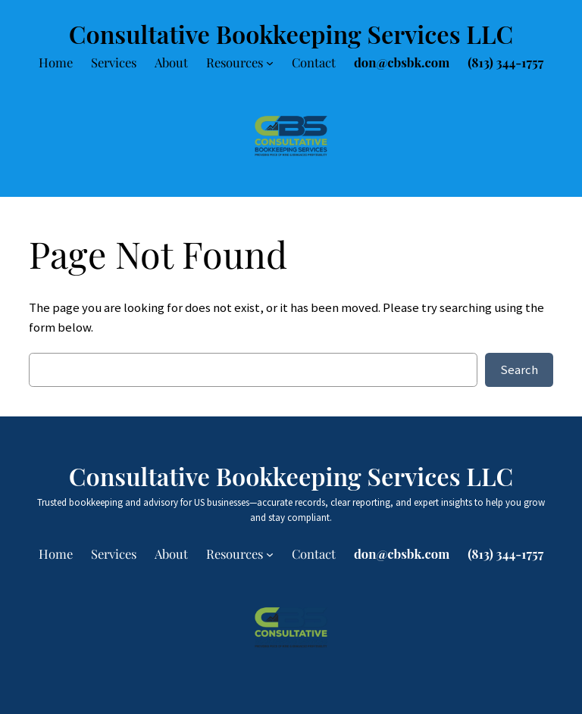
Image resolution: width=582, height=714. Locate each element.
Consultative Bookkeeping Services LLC (291, 33)
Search (519, 370)
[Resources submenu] (270, 63)
